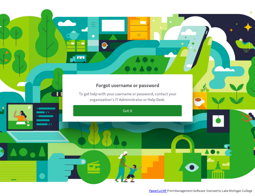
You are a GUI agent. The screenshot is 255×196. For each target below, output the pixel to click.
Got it (127, 110)
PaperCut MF (158, 191)
